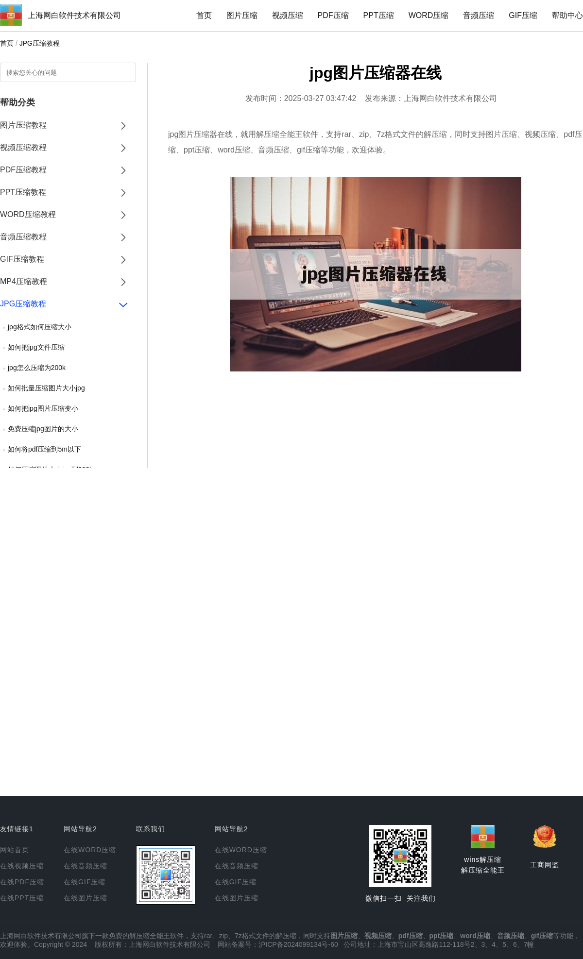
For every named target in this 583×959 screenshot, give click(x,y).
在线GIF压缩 (84, 882)
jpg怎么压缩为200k (37, 367)
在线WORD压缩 (90, 850)
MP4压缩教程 (23, 281)
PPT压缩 (378, 15)
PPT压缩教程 (23, 192)
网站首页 (14, 850)
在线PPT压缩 (22, 898)
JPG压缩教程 (39, 43)
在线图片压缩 (85, 898)
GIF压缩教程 (22, 259)
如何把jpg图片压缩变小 (43, 408)
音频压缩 (478, 15)
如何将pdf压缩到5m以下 (44, 449)
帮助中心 (567, 15)
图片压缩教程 (23, 125)
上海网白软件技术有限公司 (74, 15)
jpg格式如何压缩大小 (39, 327)
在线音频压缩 (85, 866)
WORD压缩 (429, 15)
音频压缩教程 (23, 237)
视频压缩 (287, 15)
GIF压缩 (523, 15)
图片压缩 (241, 15)
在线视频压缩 (22, 866)
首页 (204, 15)
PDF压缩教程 (23, 170)
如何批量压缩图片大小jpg (46, 388)
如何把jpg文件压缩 (36, 347)
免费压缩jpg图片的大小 (43, 429)
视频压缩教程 (23, 147)
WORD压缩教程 (28, 214)
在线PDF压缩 (22, 882)
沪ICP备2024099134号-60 (298, 944)
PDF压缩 (333, 15)
